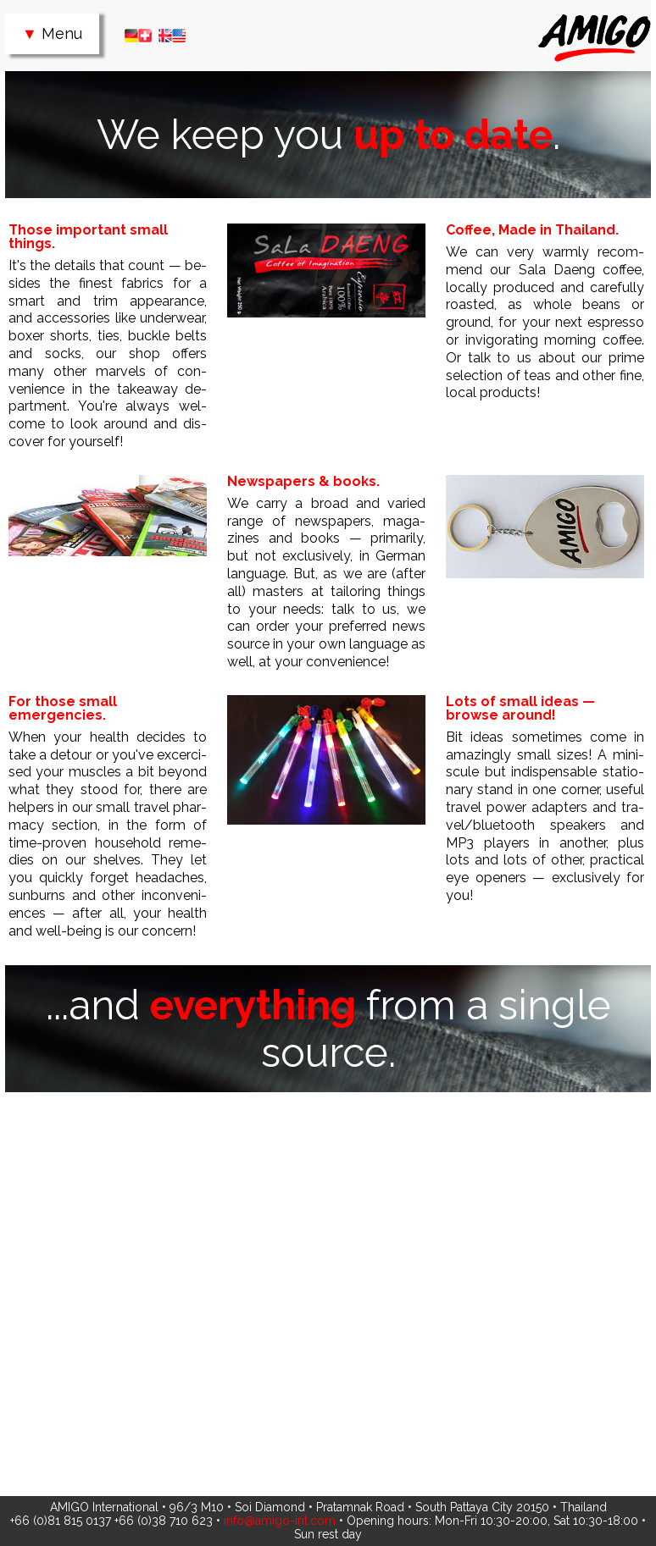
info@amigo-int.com (280, 1520)
